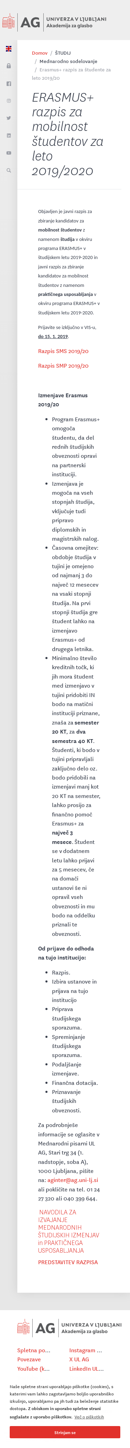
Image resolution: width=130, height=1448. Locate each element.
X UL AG (79, 1359)
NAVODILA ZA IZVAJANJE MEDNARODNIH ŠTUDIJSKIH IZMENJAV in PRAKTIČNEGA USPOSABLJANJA (68, 1231)
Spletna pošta (35, 1350)
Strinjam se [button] (65, 1432)
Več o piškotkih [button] (89, 1416)
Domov (39, 52)
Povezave (29, 1359)
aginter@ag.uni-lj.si (72, 1179)
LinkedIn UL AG (88, 1368)
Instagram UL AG (90, 1350)
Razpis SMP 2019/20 (63, 365)
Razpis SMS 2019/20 (63, 350)
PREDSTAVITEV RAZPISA (68, 1262)
